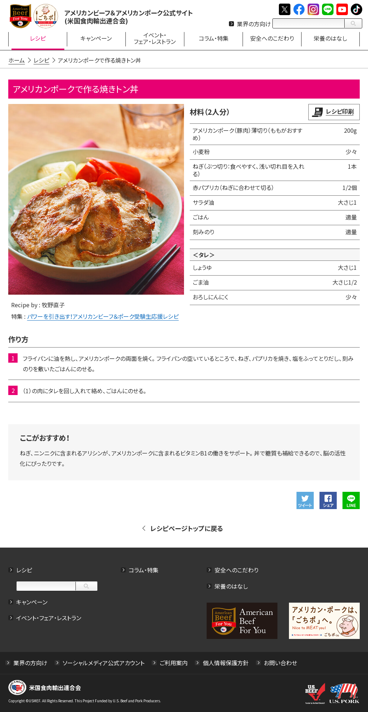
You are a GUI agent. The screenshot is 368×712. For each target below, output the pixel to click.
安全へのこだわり (236, 569)
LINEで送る (350, 500)
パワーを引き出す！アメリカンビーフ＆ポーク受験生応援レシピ (103, 316)
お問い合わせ (281, 662)
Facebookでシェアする (327, 500)
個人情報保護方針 (226, 662)
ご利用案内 (174, 662)
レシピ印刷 (339, 111)
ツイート (304, 500)
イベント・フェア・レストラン (49, 617)
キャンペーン (32, 601)
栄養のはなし (231, 585)
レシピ (24, 569)
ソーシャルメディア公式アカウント (104, 662)
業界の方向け (254, 23)
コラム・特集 (143, 569)
